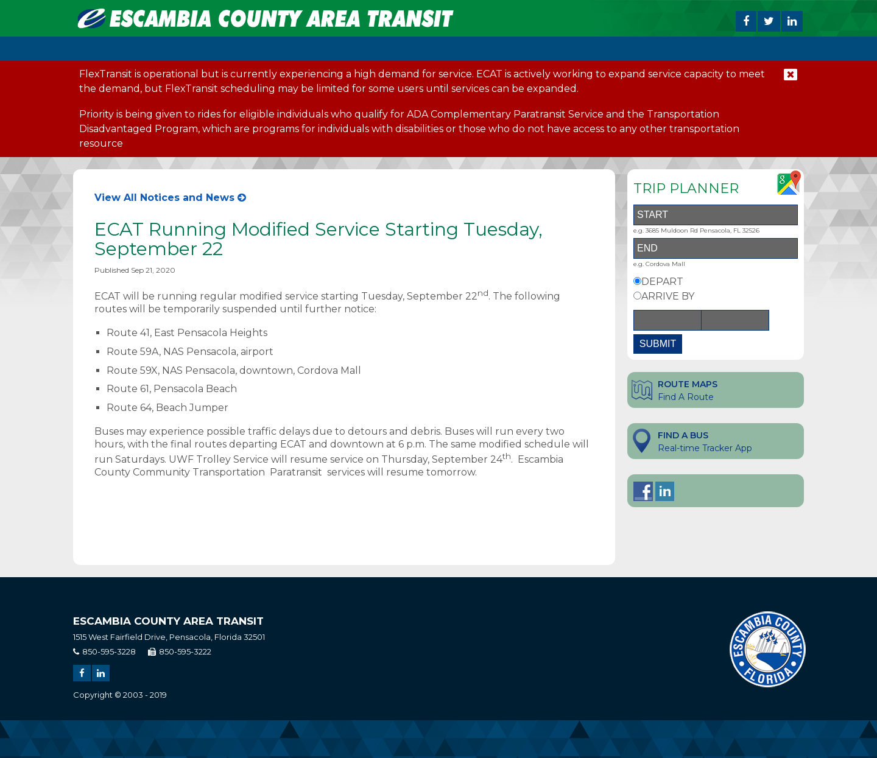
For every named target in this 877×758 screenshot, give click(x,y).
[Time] (735, 320)
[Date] (667, 320)
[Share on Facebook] (746, 21)
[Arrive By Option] (637, 296)
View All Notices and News (170, 197)
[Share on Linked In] (792, 21)
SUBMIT (657, 344)
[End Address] (715, 248)
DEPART (662, 281)
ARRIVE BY (667, 296)
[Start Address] (715, 215)
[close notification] (790, 74)
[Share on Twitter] (769, 21)
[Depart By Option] (637, 281)
